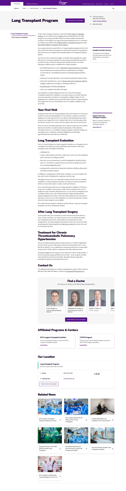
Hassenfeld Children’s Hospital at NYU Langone (53, 45)
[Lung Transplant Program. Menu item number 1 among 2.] (19, 33)
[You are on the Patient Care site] (17, 3)
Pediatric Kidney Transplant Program (69, 43)
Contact (106, 4)
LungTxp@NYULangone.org (75, 271)
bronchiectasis (45, 86)
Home (24, 8)
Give (111, 4)
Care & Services (34, 8)
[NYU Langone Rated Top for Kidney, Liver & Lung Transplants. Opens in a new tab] (76, 412)
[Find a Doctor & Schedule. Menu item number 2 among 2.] (24, 37)
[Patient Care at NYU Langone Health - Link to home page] (63, 2)
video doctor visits (67, 224)
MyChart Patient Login (88, 4)
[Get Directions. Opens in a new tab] (68, 379)
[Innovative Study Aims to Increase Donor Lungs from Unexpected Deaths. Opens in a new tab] (76, 440)
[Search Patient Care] (113, 8)
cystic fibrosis (61, 86)
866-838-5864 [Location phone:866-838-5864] (97, 24)
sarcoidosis (84, 68)
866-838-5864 (68, 373)
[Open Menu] (17, 8)
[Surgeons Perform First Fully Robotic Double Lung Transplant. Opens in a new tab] (50, 440)
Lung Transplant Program (50, 8)
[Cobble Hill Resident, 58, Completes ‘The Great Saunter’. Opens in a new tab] (102, 412)
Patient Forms (99, 4)
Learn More (43, 345)
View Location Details (100, 21)
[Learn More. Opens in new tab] (97, 127)
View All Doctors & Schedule (76, 319)
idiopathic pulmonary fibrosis (70, 68)
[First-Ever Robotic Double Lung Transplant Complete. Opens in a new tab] (102, 440)
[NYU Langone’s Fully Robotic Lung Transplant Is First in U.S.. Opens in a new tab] (50, 468)
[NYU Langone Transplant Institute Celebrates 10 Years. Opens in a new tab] (50, 412)
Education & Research (33, 3)
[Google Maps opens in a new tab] (97, 374)
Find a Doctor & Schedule (75, 20)
